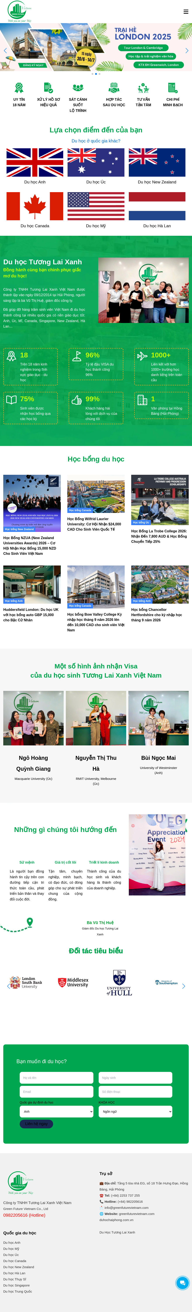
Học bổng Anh (14, 601)
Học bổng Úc (141, 522)
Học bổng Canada (80, 510)
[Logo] (19, 11)
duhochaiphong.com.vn (116, 1220)
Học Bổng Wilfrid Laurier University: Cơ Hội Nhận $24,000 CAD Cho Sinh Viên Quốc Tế (94, 524)
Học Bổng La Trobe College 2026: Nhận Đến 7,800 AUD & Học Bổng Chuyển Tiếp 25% (159, 536)
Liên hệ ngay (36, 1124)
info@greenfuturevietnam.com (126, 1208)
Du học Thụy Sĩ (14, 1279)
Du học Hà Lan (14, 1273)
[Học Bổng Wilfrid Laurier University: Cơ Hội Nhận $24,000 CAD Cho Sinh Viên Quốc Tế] (96, 494)
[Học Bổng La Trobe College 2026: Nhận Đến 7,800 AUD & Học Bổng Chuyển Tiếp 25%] (160, 500)
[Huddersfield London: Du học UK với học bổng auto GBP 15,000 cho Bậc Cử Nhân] (32, 584)
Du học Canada (14, 1261)
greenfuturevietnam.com (137, 1214)
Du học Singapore (16, 1285)
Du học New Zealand (18, 1267)
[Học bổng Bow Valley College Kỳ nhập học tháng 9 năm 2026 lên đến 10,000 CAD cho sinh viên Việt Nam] (96, 586)
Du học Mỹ (11, 1248)
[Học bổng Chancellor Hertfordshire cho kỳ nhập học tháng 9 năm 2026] (160, 584)
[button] (187, 50)
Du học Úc (11, 1255)
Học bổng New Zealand (19, 529)
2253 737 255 (130, 1195)
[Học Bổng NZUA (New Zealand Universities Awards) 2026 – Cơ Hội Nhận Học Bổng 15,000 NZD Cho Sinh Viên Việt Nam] (32, 503)
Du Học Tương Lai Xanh (117, 1232)
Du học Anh (11, 1242)
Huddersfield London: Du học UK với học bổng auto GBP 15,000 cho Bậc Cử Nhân (31, 615)
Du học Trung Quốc (17, 1291)
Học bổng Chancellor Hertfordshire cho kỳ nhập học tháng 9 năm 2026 (156, 615)
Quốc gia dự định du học (36, 1102)
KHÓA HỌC (107, 1102)
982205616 (134, 1201)
